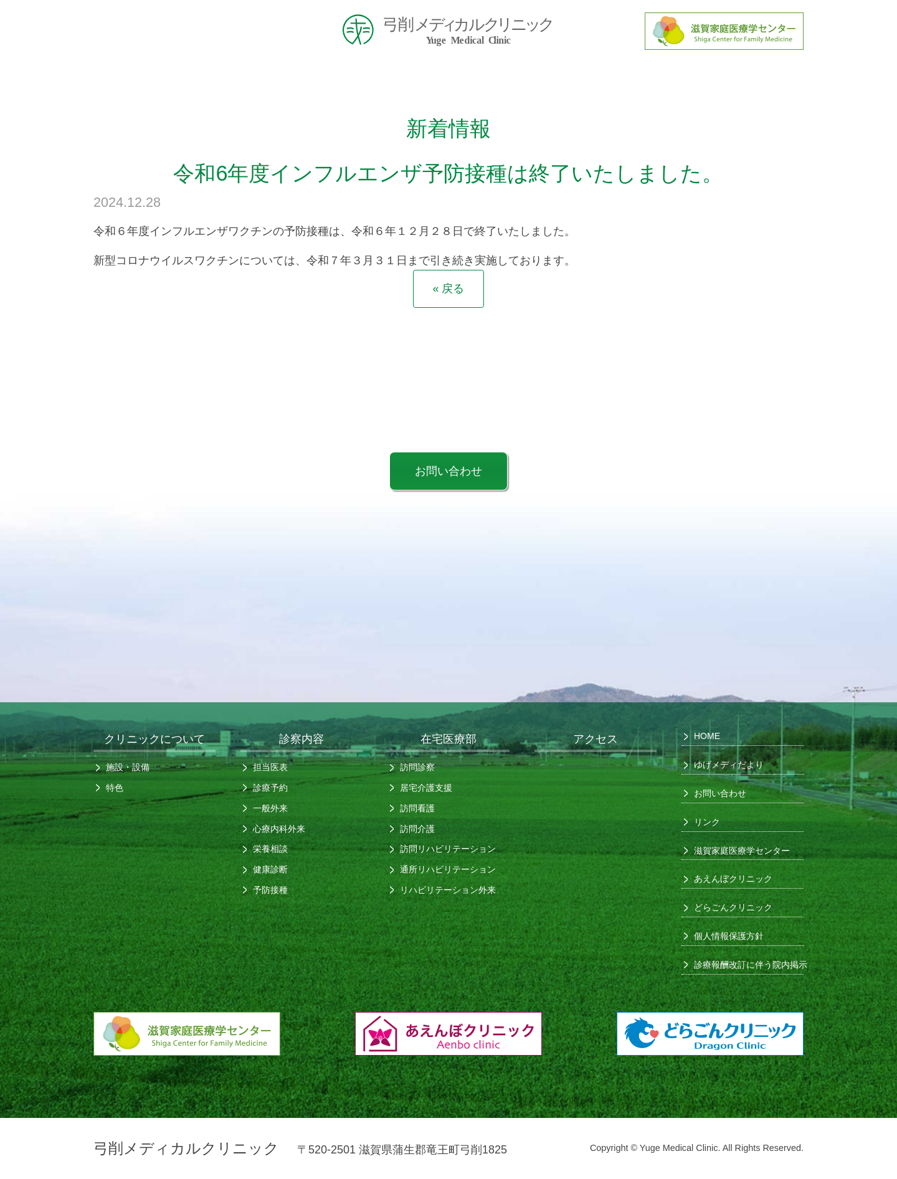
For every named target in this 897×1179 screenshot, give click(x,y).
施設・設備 (128, 767)
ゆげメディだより (729, 765)
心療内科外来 (279, 829)
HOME (152, 78)
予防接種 (270, 890)
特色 (114, 788)
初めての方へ (389, 78)
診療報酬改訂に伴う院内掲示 (744, 965)
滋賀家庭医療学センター (742, 851)
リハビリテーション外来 (448, 890)
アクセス (744, 78)
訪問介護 (417, 829)
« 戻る (448, 288)
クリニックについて (271, 78)
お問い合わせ (448, 471)
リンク (707, 822)
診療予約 (270, 788)
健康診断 (270, 869)
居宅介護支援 (426, 788)
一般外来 (270, 808)
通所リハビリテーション (448, 869)
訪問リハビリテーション (448, 849)
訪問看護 (417, 808)
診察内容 (507, 78)
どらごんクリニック (733, 907)
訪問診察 (417, 767)
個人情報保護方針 (729, 936)
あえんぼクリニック (733, 879)
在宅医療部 (626, 78)
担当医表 (270, 767)
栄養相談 (270, 849)
